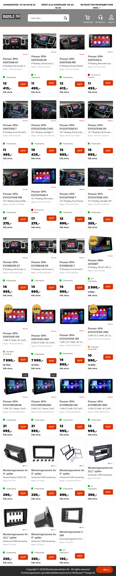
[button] (104, 569)
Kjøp (23, 84)
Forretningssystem (30, 572)
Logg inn (111, 22)
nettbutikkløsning (53, 572)
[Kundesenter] (100, 17)
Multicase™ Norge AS (83, 572)
